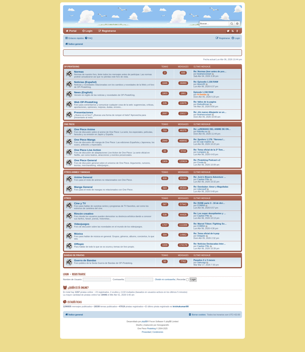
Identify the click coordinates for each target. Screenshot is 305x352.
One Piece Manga (84, 139)
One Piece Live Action (87, 150)
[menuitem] (88, 38)
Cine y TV (80, 203)
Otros (67, 198)
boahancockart (204, 74)
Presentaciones (83, 112)
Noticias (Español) (85, 82)
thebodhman (203, 104)
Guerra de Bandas (85, 260)
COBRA (201, 205)
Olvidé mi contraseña (165, 279)
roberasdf (201, 189)
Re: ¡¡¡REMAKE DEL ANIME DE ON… (212, 129)
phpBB (144, 321)
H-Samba (202, 94)
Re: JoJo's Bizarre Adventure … (210, 177)
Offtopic (79, 244)
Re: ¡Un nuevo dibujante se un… (210, 112)
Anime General (83, 177)
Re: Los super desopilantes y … (210, 213)
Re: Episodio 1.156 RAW (206, 82)
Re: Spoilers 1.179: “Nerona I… (209, 139)
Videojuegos (81, 224)
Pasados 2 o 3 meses (204, 260)
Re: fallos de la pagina (205, 102)
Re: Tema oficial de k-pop (206, 233)
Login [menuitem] (89, 30)
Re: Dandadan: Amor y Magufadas (211, 187)
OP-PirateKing (71, 67)
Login (66, 274)
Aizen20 (201, 84)
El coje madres (204, 142)
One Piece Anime (84, 129)
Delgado (201, 236)
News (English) (83, 92)
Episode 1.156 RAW (203, 92)
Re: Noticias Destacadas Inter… (210, 244)
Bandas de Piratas (74, 255)
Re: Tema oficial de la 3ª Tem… (209, 150)
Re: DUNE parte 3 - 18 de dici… (209, 203)
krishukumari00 (180, 306)
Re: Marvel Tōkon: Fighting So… (210, 224)
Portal (72, 30)
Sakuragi (201, 262)
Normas (79, 71)
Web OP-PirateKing (86, 102)
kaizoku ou (202, 131)
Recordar (183, 279)
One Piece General (85, 160)
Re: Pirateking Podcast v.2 (207, 160)
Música (78, 233)
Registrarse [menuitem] (109, 30)
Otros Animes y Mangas (77, 172)
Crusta (200, 162)
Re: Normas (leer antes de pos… (210, 71)
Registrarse (78, 274)
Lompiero (201, 152)
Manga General (83, 187)
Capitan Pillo (203, 179)
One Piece (69, 124)
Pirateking (151, 328)
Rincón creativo (83, 213)
